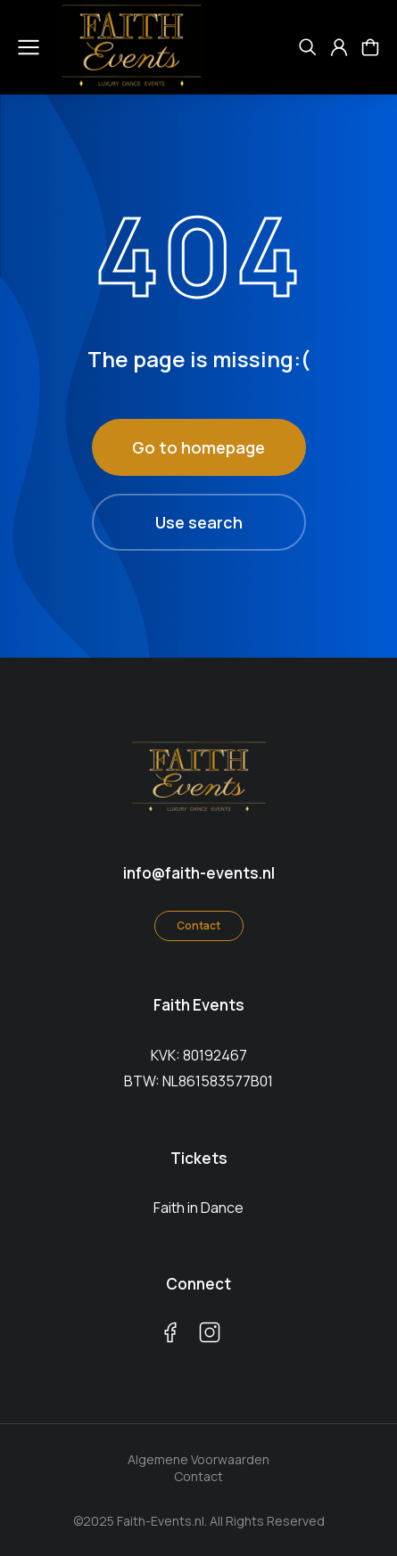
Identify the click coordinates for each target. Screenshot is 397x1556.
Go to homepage (198, 447)
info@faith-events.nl (199, 873)
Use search (199, 522)
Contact (198, 925)
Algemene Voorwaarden (198, 1459)
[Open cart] (370, 47)
